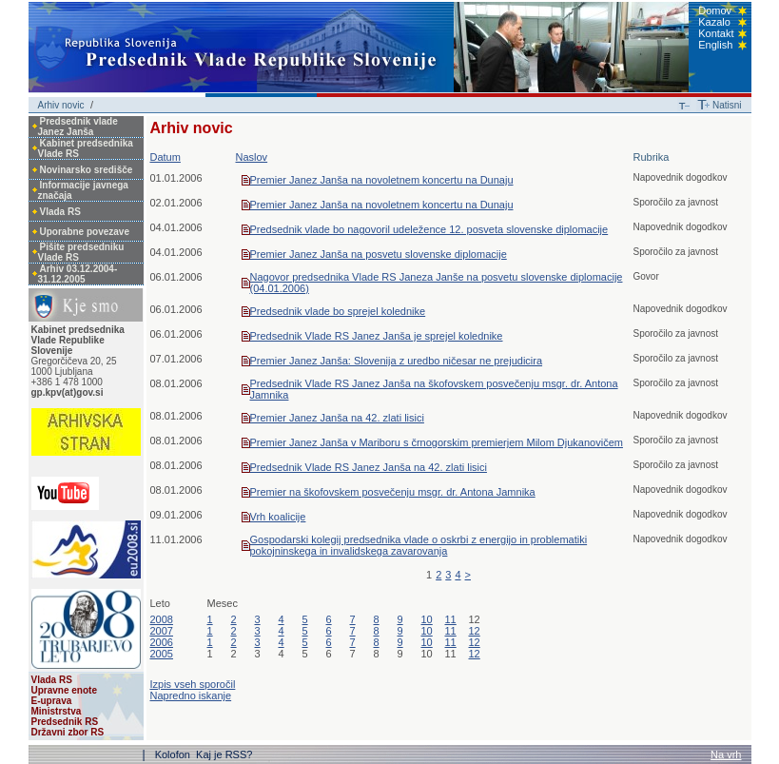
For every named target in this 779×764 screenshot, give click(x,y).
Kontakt (715, 33)
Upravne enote (64, 690)
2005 (161, 653)
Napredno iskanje (191, 695)
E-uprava (51, 700)
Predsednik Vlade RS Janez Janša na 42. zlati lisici (368, 467)
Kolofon (174, 754)
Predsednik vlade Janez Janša (78, 126)
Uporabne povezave (84, 231)
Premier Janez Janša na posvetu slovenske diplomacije (378, 254)
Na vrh (726, 754)
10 (427, 619)
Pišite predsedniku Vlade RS (81, 252)
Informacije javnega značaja (83, 190)
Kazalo (714, 22)
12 (474, 631)
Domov (714, 10)
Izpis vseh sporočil (193, 684)
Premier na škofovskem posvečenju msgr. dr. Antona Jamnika (393, 492)
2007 (161, 631)
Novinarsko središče (86, 170)
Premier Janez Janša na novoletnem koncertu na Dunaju (382, 180)
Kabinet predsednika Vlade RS (85, 148)
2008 (161, 619)
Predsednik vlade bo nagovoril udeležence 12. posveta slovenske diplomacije (429, 229)
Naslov (252, 157)
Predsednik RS (65, 721)
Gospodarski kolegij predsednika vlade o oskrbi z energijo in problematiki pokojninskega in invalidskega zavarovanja (419, 545)
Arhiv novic (61, 105)
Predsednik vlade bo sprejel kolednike (338, 311)
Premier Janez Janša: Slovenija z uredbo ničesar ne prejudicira (396, 360)
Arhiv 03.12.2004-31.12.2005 (78, 274)
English (715, 44)
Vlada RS (60, 211)
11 (451, 619)
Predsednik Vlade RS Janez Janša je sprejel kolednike (376, 336)
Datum (165, 157)
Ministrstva (56, 711)
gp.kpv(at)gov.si (67, 392)
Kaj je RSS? (224, 754)
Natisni (727, 105)
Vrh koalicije (278, 516)
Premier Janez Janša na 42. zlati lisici (337, 417)
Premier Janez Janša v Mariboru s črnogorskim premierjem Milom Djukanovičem (436, 442)
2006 (161, 642)
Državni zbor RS (68, 732)
